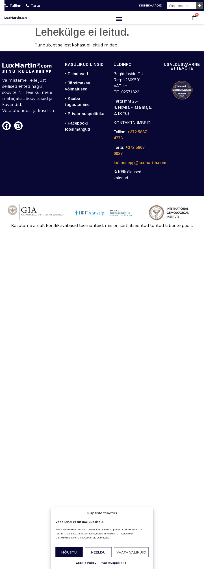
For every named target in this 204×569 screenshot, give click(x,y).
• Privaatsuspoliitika (84, 114)
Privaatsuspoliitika (112, 563)
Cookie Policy (86, 563)
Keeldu (98, 552)
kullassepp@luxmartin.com (140, 162)
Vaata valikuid (131, 552)
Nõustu (69, 552)
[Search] (199, 5)
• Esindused (76, 74)
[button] (119, 19)
